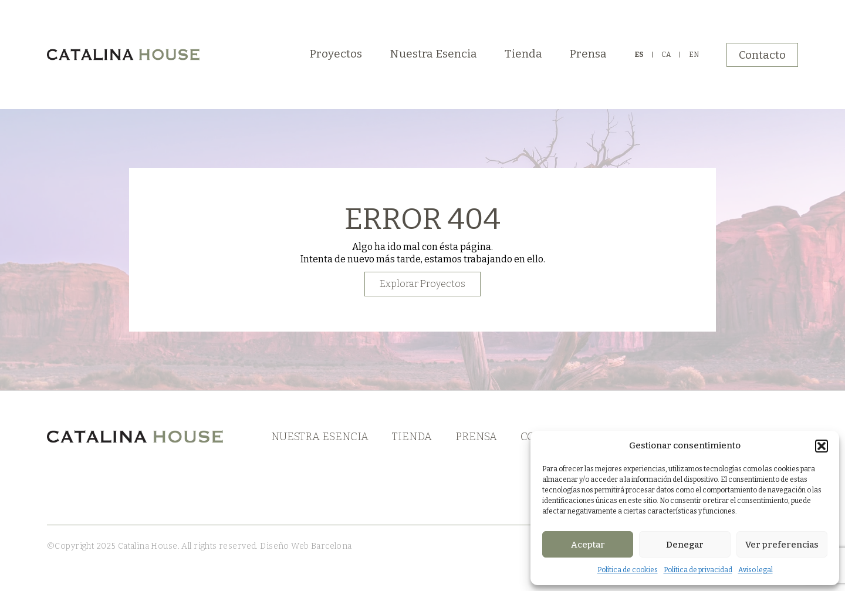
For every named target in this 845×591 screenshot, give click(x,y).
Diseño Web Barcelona (305, 546)
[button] (821, 446)
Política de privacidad (698, 570)
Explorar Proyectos (422, 283)
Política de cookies (627, 570)
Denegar (685, 544)
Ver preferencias (782, 544)
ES (639, 54)
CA (666, 54)
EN (694, 54)
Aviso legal (755, 570)
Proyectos (336, 53)
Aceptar (588, 544)
